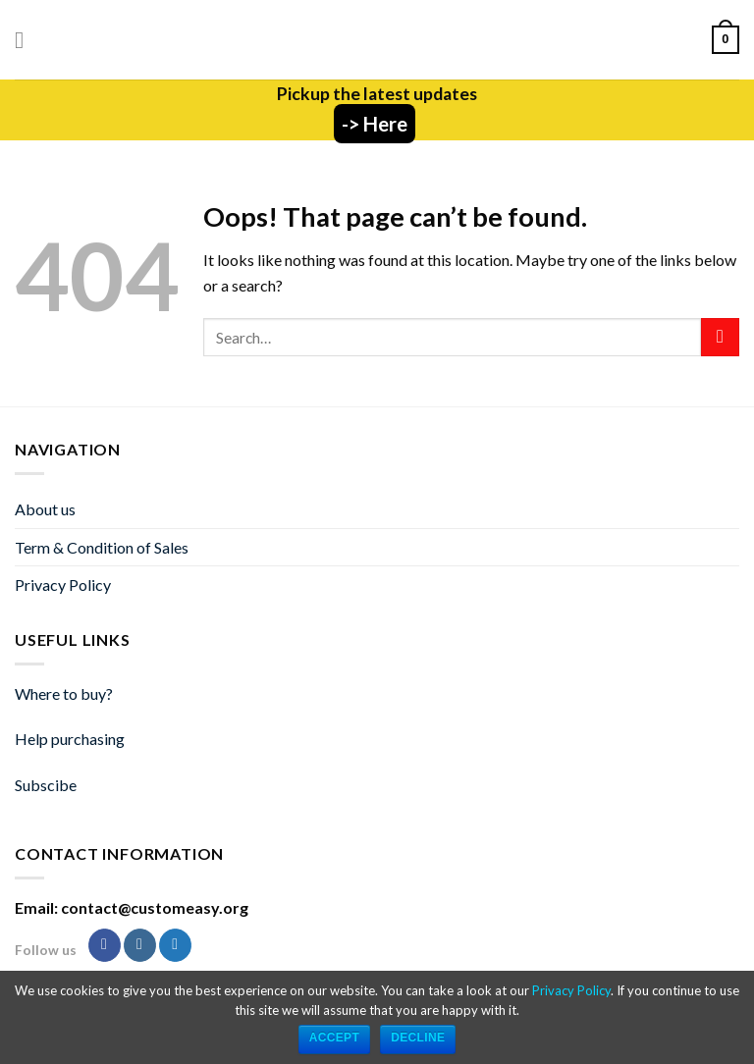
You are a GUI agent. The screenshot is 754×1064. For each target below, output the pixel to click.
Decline (418, 1037)
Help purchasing (70, 738)
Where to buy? (64, 693)
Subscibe (46, 784)
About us (45, 509)
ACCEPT (334, 1037)
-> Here (374, 123)
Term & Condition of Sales (101, 547)
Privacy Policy (63, 584)
